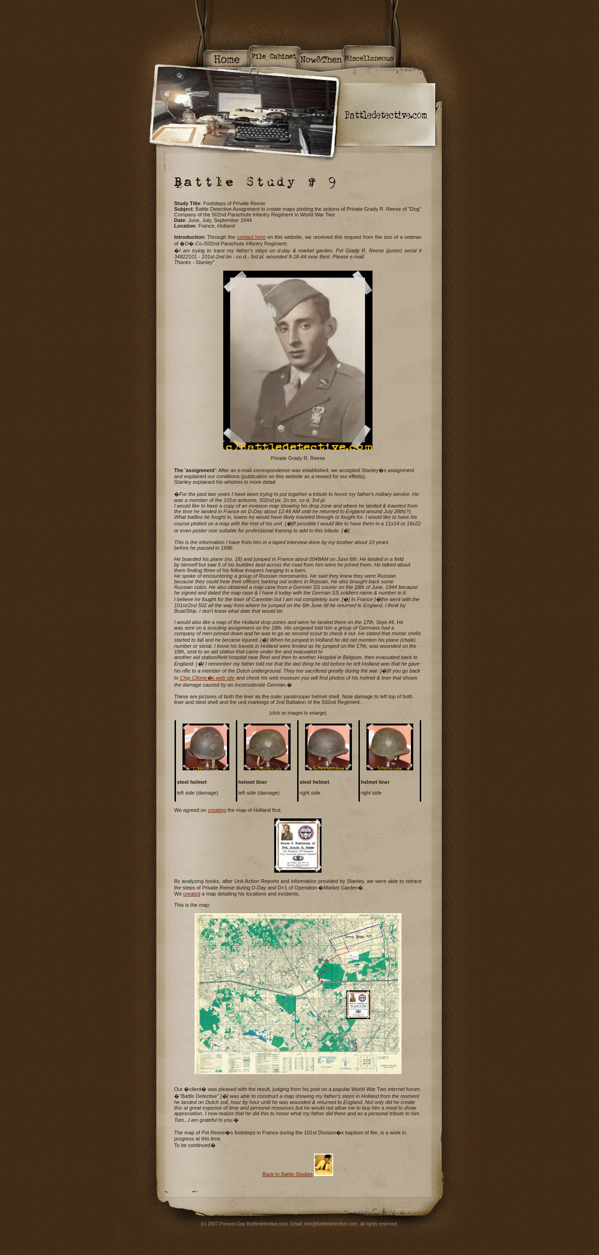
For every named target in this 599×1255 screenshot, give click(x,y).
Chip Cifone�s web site (207, 678)
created (191, 893)
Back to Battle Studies (288, 1174)
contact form (251, 237)
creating (217, 810)
